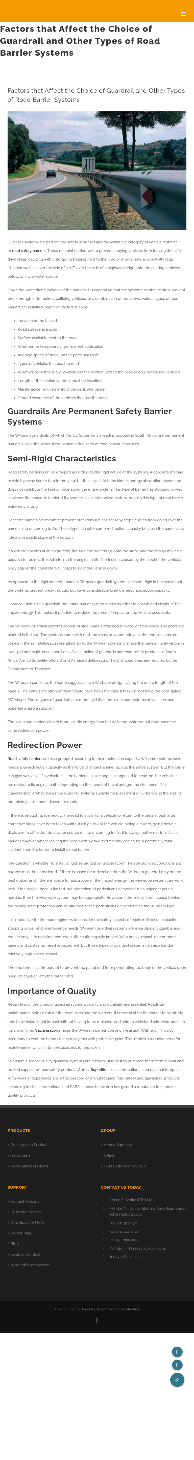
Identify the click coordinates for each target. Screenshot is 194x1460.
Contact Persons (25, 1201)
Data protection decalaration (117, 1309)
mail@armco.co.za (124, 1240)
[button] (177, 1380)
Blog (15, 1244)
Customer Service (26, 1212)
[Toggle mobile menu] (183, 14)
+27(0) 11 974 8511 (123, 1223)
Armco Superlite (92, 1069)
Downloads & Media (28, 1222)
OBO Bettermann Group (125, 1166)
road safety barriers (28, 250)
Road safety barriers (25, 758)
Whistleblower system (30, 1265)
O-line (109, 1155)
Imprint (87, 1309)
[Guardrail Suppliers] (97, 170)
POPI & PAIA (21, 1233)
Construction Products (30, 1144)
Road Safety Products (29, 1166)
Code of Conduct (25, 1254)
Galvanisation (46, 1030)
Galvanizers (21, 1155)
